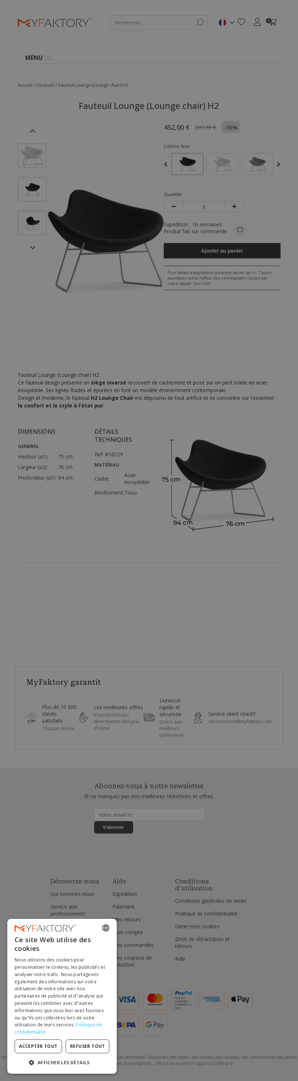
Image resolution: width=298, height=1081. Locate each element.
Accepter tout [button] (38, 1046)
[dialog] (62, 996)
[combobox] (105, 928)
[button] (62, 1062)
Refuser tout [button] (87, 1046)
